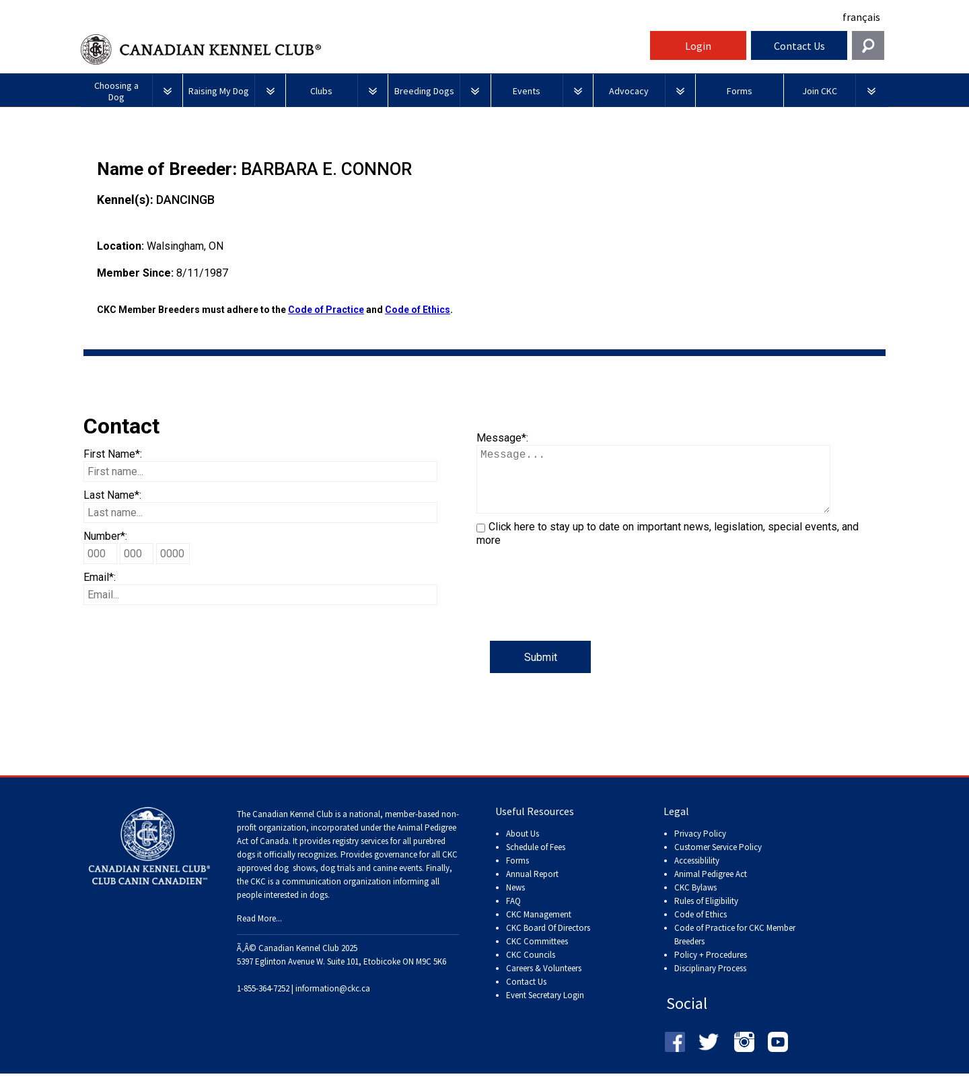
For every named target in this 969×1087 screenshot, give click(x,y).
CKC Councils (530, 968)
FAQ (513, 914)
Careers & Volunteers (543, 981)
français (861, 17)
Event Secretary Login (545, 1008)
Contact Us (799, 45)
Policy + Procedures (710, 968)
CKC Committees (537, 954)
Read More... (259, 932)
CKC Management (538, 928)
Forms (517, 874)
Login (698, 45)
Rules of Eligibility (706, 914)
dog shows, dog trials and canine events (348, 881)
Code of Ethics (417, 309)
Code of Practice (326, 309)
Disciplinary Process (710, 981)
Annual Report (532, 887)
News (515, 901)
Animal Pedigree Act (710, 887)
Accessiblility (696, 874)
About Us (522, 847)
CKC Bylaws (695, 901)
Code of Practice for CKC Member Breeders (734, 948)
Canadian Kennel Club (363, 49)
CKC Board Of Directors (548, 941)
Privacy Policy (700, 847)
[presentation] (578, 614)
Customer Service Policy (718, 860)
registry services (359, 854)
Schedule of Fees (535, 860)
